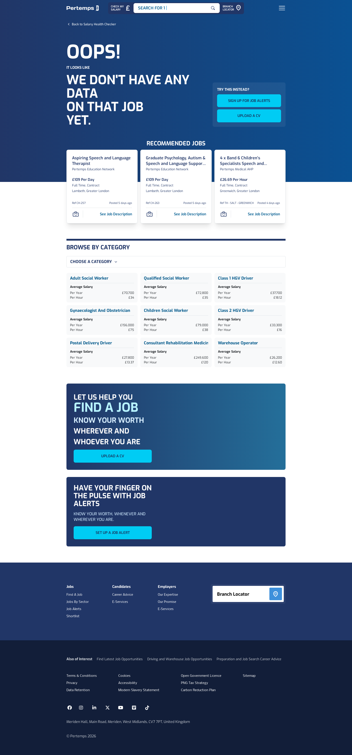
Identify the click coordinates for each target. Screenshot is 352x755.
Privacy (71, 683)
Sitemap (249, 676)
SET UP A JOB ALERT (113, 532)
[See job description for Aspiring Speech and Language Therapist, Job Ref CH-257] (116, 214)
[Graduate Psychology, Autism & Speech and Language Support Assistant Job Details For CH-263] (176, 160)
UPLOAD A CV (249, 115)
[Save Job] (75, 214)
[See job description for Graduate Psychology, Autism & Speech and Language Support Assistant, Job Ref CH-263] (190, 214)
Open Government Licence (201, 676)
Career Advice (122, 595)
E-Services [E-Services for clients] (166, 609)
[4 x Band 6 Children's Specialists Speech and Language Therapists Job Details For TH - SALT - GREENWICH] (250, 160)
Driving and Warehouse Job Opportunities (179, 659)
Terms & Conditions (81, 676)
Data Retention (78, 690)
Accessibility (127, 683)
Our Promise (167, 602)
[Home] (82, 8)
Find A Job (74, 595)
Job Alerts (73, 609)
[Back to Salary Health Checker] (94, 24)
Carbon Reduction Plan (198, 690)
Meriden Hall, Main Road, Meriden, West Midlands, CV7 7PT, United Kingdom (128, 721)
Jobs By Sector (77, 602)
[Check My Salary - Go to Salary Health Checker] (120, 8)
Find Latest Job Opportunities (120, 659)
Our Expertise (168, 595)
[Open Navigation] (282, 8)
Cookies (124, 676)
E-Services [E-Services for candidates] (120, 602)
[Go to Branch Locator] (232, 8)
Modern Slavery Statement (138, 690)
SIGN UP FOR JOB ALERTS (249, 100)
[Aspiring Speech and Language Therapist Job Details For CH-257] (102, 160)
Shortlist (72, 616)
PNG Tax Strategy (194, 683)
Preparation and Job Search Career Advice (249, 659)
